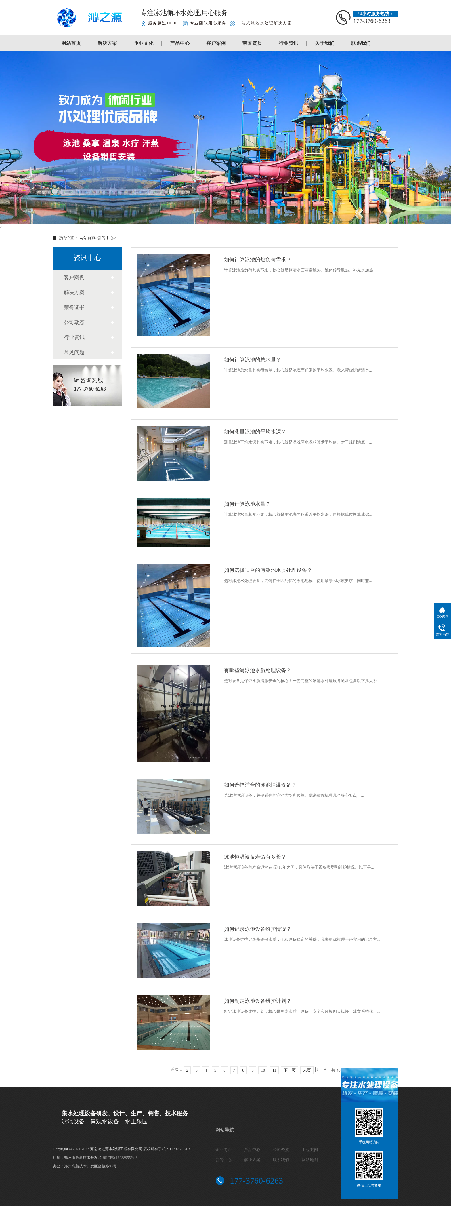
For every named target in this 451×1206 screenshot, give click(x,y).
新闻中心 (106, 238)
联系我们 (361, 43)
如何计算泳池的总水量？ (252, 360)
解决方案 (107, 43)
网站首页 (71, 43)
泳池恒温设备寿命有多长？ (255, 857)
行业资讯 (288, 43)
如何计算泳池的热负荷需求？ (257, 259)
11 (274, 1070)
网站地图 (310, 1160)
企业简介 (223, 1150)
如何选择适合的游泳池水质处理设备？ (268, 570)
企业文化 (143, 43)
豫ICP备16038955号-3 (119, 1157)
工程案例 (310, 1150)
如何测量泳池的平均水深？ (255, 432)
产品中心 (180, 43)
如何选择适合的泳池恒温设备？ (260, 785)
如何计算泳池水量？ (247, 504)
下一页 (290, 1070)
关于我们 (325, 43)
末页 (307, 1070)
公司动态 (74, 322)
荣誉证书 (74, 307)
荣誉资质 (252, 43)
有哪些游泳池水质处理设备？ (257, 670)
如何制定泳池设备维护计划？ (257, 1001)
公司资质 (281, 1150)
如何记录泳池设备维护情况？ (257, 929)
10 (263, 1070)
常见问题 (74, 352)
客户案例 (216, 43)
